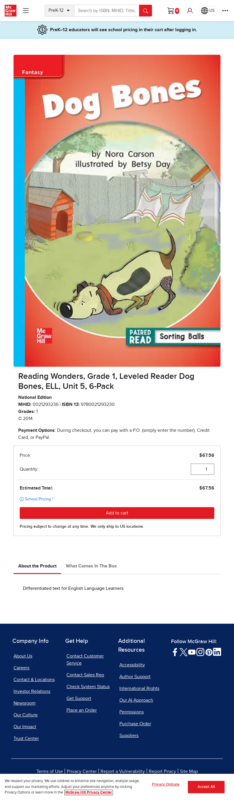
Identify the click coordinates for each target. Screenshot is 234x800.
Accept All (206, 789)
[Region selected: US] (207, 10)
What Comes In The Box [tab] (91, 566)
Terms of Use (49, 771)
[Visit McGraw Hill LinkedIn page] (217, 651)
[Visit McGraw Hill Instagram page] (200, 651)
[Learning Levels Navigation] (26, 10)
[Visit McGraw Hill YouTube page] (192, 651)
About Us (23, 656)
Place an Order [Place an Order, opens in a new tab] (81, 710)
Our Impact (25, 726)
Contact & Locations (34, 679)
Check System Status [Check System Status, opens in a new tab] (88, 686)
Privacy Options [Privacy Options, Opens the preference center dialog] (165, 787)
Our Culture (26, 715)
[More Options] (225, 10)
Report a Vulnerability (123, 771)
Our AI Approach (136, 700)
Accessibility (132, 665)
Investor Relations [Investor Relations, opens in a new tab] (32, 691)
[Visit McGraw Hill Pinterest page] (209, 651)
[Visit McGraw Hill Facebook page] (175, 651)
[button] (190, 10)
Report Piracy (162, 771)
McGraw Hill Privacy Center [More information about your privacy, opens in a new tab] (88, 795)
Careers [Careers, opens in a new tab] (21, 667)
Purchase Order (135, 723)
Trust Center (26, 738)
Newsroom (25, 703)
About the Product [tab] (37, 566)
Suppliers (128, 735)
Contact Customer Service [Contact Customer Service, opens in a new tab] (85, 659)
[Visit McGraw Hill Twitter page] (184, 651)
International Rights (139, 688)
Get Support (78, 698)
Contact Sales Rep (85, 675)
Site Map (189, 771)
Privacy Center (82, 771)
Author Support (135, 676)
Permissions (131, 712)
